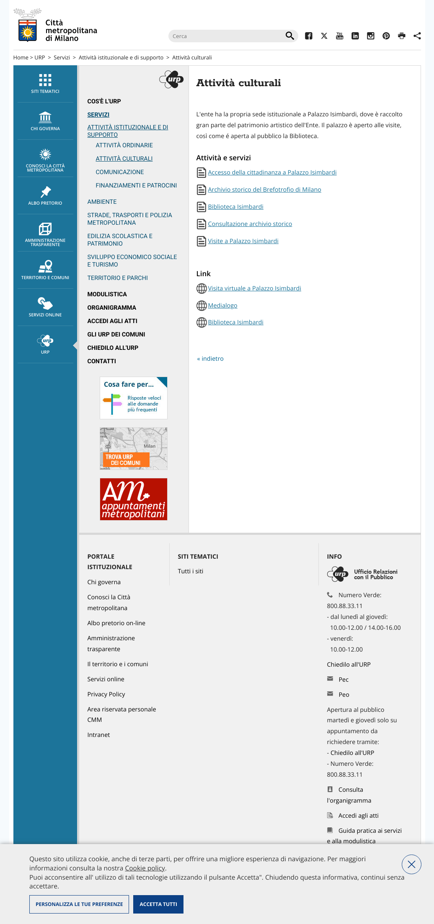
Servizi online (45, 307)
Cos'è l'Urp (104, 101)
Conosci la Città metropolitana (45, 160)
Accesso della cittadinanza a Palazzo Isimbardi (272, 173)
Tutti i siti (191, 571)
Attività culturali (192, 57)
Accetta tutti (158, 904)
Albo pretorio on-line (117, 623)
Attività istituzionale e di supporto (121, 57)
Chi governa (104, 582)
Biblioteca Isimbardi (236, 207)
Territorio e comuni (45, 270)
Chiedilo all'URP (113, 348)
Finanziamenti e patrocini (136, 185)
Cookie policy (145, 868)
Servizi (62, 57)
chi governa (45, 121)
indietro (213, 359)
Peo (343, 695)
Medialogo (223, 306)
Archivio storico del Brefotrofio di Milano (264, 190)
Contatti (102, 361)
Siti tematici (45, 84)
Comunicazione (120, 172)
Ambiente (102, 201)
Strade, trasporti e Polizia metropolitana (130, 219)
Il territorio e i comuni (118, 664)
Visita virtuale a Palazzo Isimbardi (255, 289)
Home (21, 57)
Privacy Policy (106, 694)
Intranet (99, 735)
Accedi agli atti (113, 321)
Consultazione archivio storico (250, 224)
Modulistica (107, 294)
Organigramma (112, 307)
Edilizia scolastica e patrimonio (120, 240)
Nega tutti (411, 864)
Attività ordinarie (124, 145)
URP (39, 57)
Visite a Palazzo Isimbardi (243, 241)
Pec (343, 680)
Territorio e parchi (118, 278)
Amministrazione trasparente (45, 235)
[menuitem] (45, 84)
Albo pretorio (45, 195)
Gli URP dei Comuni (116, 334)
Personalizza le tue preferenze (79, 904)
